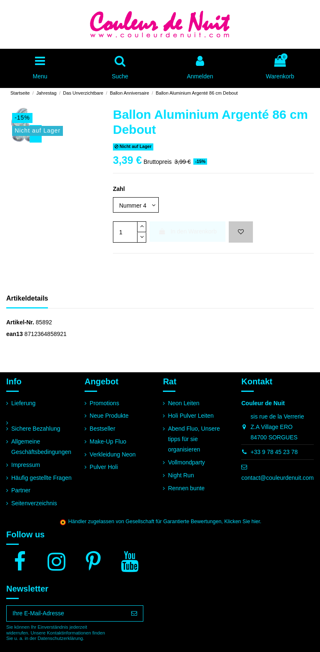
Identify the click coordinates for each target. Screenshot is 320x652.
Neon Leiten (184, 403)
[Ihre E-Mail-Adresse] (66, 614)
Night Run (181, 475)
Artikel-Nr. (20, 322)
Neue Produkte (109, 415)
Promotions (104, 403)
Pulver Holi (104, 467)
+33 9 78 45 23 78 (274, 452)
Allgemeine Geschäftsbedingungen (41, 446)
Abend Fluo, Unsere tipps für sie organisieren (194, 439)
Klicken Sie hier (242, 521)
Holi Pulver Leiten (191, 415)
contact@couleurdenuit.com (277, 477)
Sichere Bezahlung (35, 428)
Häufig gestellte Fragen (41, 477)
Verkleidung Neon (113, 454)
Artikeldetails (27, 298)
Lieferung (23, 403)
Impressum (25, 464)
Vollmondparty (186, 462)
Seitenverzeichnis (34, 503)
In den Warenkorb (187, 231)
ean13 (14, 334)
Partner (20, 490)
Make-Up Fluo (108, 441)
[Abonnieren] (134, 614)
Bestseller (102, 428)
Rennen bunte (186, 488)
